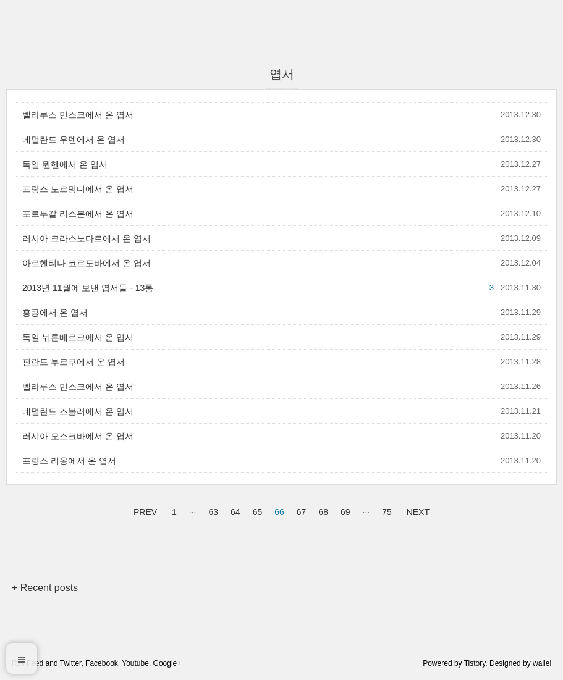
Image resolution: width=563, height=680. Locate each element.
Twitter (71, 663)
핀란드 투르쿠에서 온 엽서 (73, 362)
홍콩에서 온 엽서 (55, 312)
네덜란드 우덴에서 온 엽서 (73, 140)
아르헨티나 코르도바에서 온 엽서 (86, 263)
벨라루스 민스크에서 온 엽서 (77, 115)
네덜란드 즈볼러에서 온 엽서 (77, 411)
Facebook (101, 663)
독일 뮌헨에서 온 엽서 (65, 164)
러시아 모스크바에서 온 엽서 (77, 436)
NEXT (417, 510)
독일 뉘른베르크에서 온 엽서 (77, 337)
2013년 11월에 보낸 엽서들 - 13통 (87, 288)
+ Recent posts (45, 587)
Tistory (475, 663)
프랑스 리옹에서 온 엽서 (69, 461)
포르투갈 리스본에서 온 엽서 (77, 214)
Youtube (135, 663)
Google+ (167, 663)
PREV (143, 510)
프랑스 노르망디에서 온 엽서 (77, 189)
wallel (542, 663)
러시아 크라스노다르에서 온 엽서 (86, 238)
